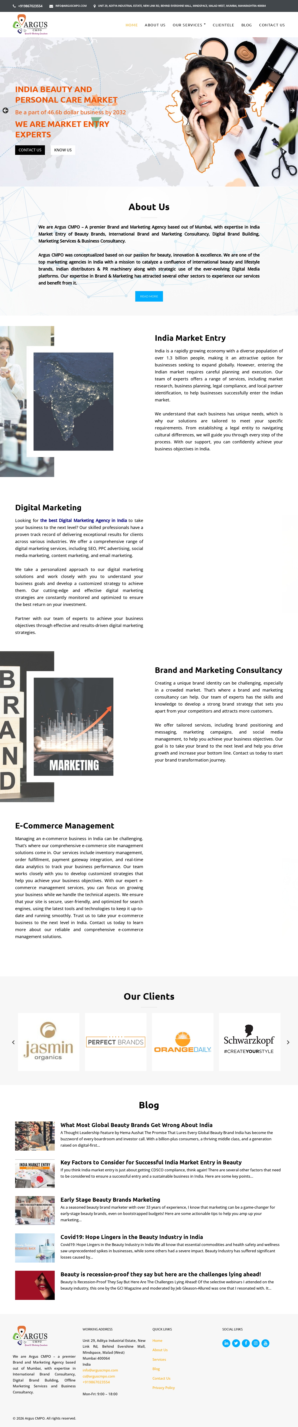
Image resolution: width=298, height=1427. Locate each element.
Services (159, 1359)
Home (132, 24)
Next (292, 110)
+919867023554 (30, 6)
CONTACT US (30, 150)
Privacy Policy (163, 1387)
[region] (149, 112)
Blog (246, 24)
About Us (155, 24)
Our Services (187, 24)
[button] (149, 296)
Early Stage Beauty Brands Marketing (110, 1199)
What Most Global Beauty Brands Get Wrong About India (137, 1124)
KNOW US (63, 150)
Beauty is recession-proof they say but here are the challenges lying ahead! (161, 1274)
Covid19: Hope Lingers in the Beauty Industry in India (132, 1236)
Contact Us (272, 24)
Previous (5, 110)
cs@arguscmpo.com (99, 1376)
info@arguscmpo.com (71, 5)
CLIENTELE (223, 24)
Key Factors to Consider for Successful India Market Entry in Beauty (151, 1162)
